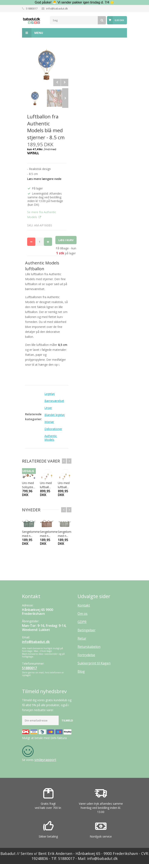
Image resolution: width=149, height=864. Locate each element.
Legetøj (49, 394)
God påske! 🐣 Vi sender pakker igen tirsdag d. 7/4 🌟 (74, 2)
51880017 (31, 8)
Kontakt (84, 605)
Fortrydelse (86, 655)
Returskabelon (89, 646)
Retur (82, 638)
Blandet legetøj (54, 415)
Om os (82, 613)
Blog (81, 671)
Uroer (48, 408)
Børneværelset (54, 401)
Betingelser (86, 630)
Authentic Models (50, 438)
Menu (32, 33)
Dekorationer (53, 429)
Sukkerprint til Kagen (94, 663)
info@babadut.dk (57, 8)
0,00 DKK (119, 20)
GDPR (82, 622)
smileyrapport (45, 759)
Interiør (49, 422)
